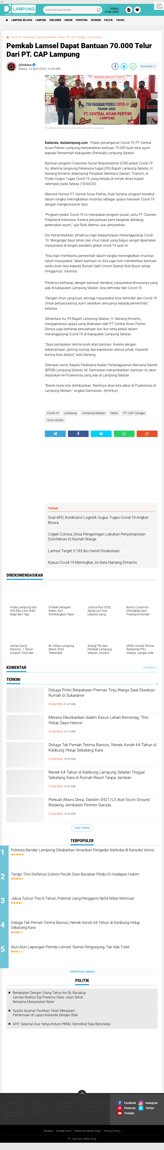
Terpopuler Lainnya (82, 978)
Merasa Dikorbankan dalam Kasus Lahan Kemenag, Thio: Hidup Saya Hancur (97, 722)
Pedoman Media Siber (88, 1138)
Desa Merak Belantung (67, 1111)
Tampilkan (149, 667)
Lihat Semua (82, 827)
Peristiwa (101, 20)
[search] (72, 10)
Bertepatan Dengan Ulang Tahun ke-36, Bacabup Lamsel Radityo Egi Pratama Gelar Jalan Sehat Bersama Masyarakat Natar (49, 1004)
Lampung (50, 20)
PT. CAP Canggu (86, 37)
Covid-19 (17, 37)
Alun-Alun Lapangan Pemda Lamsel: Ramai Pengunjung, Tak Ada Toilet (87, 957)
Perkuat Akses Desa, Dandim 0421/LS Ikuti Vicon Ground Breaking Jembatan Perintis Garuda (99, 807)
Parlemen (68, 20)
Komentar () (148, 66)
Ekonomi (119, 20)
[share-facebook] (115, 66)
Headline (37, 1119)
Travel (149, 20)
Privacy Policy (114, 1138)
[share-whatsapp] (133, 66)
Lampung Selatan (26, 20)
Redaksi (46, 1138)
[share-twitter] (124, 66)
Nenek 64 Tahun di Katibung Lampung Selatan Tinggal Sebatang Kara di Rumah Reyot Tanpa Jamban (97, 780)
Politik (135, 20)
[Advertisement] (23, 139)
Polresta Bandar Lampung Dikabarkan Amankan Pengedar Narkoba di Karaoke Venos (80, 853)
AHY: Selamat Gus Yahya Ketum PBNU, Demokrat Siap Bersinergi (61, 1031)
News (69, 37)
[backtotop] (82, 1101)
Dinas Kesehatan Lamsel (97, 1111)
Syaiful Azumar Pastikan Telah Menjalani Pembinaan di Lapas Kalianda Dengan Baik (45, 1019)
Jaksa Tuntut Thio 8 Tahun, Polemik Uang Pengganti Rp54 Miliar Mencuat (86, 905)
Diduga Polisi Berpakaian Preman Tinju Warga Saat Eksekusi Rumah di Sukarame (98, 694)
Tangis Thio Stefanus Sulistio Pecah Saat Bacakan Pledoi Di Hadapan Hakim (81, 879)
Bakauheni (11, 1110)
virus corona (107, 37)
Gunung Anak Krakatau (13, 1120)
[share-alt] (55, 434)
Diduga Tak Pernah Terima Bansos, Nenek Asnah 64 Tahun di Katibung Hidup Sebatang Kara (101, 753)
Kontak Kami (62, 1138)
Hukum (84, 20)
